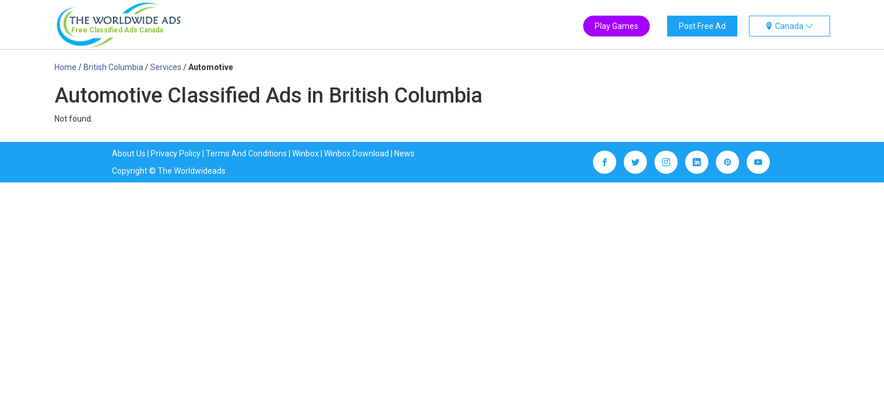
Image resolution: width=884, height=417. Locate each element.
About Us (128, 153)
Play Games (616, 26)
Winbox (305, 153)
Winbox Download (356, 153)
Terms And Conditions (246, 153)
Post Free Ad (702, 26)
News (404, 153)
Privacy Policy (176, 153)
